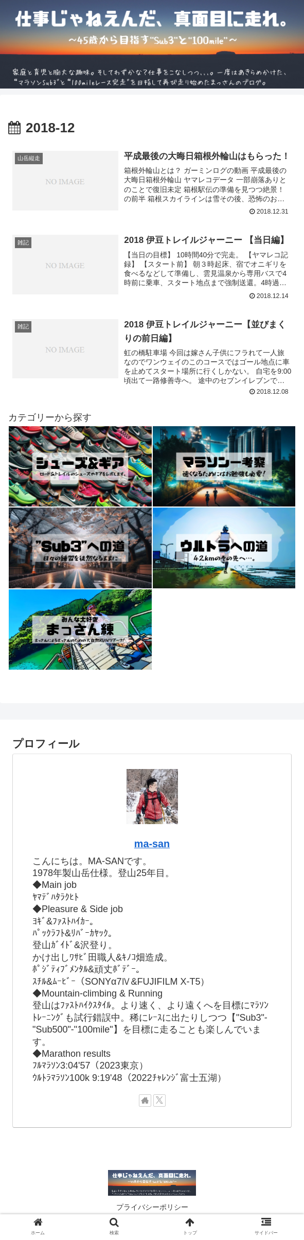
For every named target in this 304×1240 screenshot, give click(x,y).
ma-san (152, 843)
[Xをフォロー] (159, 1100)
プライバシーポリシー (152, 1207)
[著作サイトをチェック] (145, 1100)
